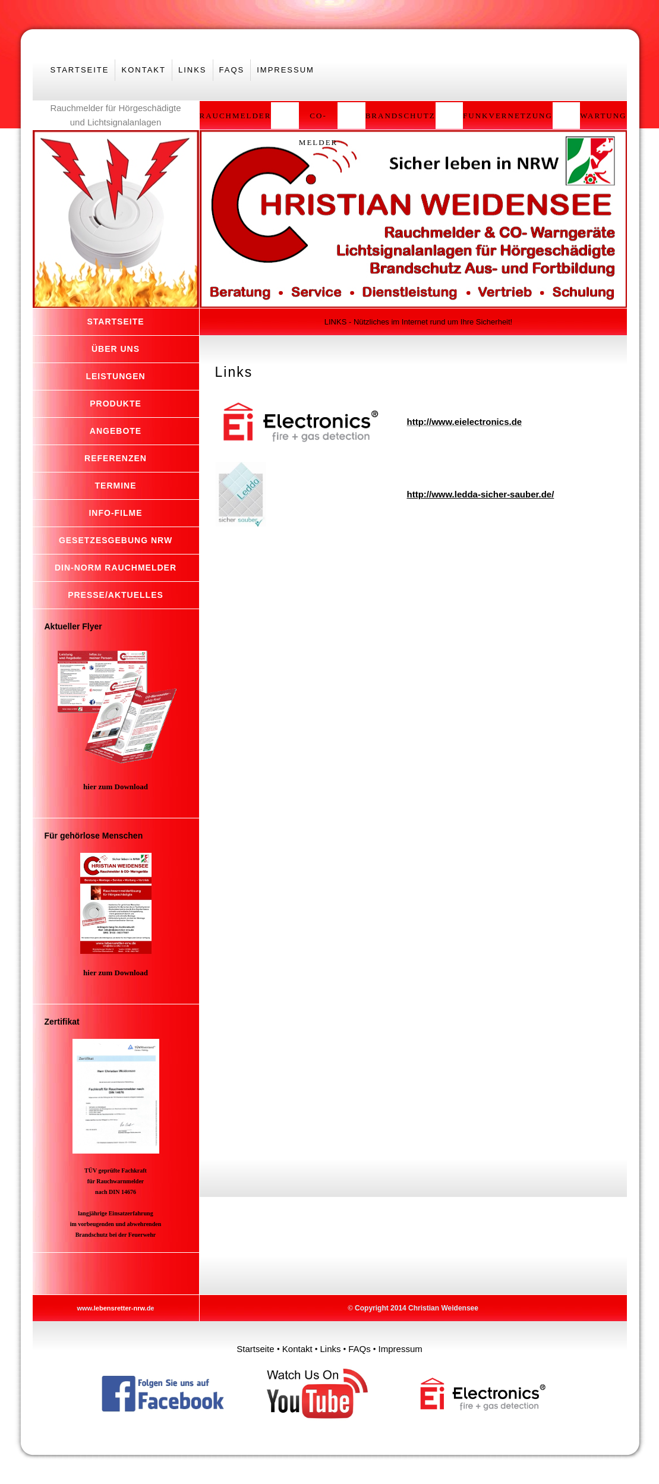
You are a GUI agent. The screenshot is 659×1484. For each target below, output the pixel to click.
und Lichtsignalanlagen (115, 122)
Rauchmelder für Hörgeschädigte (115, 108)
